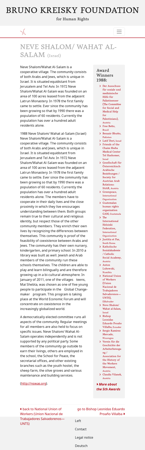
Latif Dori (112, 140)
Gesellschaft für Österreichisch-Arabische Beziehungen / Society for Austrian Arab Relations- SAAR (112, 175)
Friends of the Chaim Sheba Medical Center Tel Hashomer (111, 152)
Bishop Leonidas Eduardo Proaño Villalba (112, 321)
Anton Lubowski (109, 268)
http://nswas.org (33, 383)
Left (78, 421)
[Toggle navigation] (119, 32)
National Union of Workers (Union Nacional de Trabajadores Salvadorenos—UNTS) (112, 288)
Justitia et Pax (111, 241)
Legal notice (84, 437)
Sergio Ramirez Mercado (111, 334)
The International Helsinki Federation (110, 226)
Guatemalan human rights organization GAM (112, 208)
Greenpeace (110, 195)
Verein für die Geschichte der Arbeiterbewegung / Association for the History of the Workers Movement (112, 356)
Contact (81, 429)
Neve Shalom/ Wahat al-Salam (112, 308)
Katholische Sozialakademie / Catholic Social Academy (112, 254)
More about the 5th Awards (108, 387)
